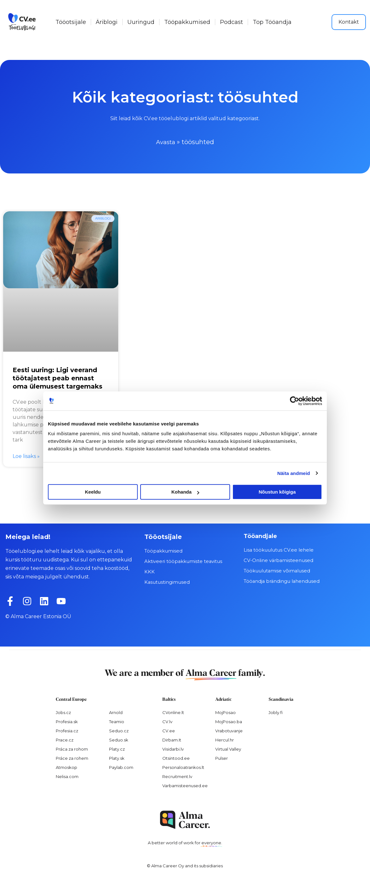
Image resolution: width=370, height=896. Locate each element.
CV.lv (167, 721)
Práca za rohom (72, 748)
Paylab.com (121, 766)
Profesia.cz (67, 730)
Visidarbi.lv (173, 748)
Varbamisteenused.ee (185, 785)
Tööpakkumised (187, 22)
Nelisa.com (67, 775)
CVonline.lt (173, 712)
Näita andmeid (293, 473)
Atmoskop (66, 766)
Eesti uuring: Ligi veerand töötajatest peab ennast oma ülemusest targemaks (57, 378)
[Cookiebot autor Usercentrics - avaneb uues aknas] (294, 401)
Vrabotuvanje (229, 730)
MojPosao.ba (228, 721)
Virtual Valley (228, 748)
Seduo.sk (118, 739)
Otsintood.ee (176, 757)
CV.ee (168, 730)
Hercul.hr (224, 739)
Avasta (165, 142)
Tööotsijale (70, 22)
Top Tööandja (272, 22)
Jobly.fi (276, 712)
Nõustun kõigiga (277, 492)
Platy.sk (116, 757)
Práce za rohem (72, 757)
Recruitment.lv (177, 775)
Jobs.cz (63, 712)
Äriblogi (107, 22)
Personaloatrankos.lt (183, 766)
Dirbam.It (171, 739)
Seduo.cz (119, 730)
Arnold (116, 712)
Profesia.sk (67, 721)
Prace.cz (64, 739)
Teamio (116, 721)
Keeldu (93, 492)
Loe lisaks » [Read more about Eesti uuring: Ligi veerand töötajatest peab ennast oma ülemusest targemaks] (26, 456)
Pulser (221, 757)
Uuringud (140, 22)
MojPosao (225, 712)
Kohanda (185, 492)
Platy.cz (117, 748)
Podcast (231, 22)
